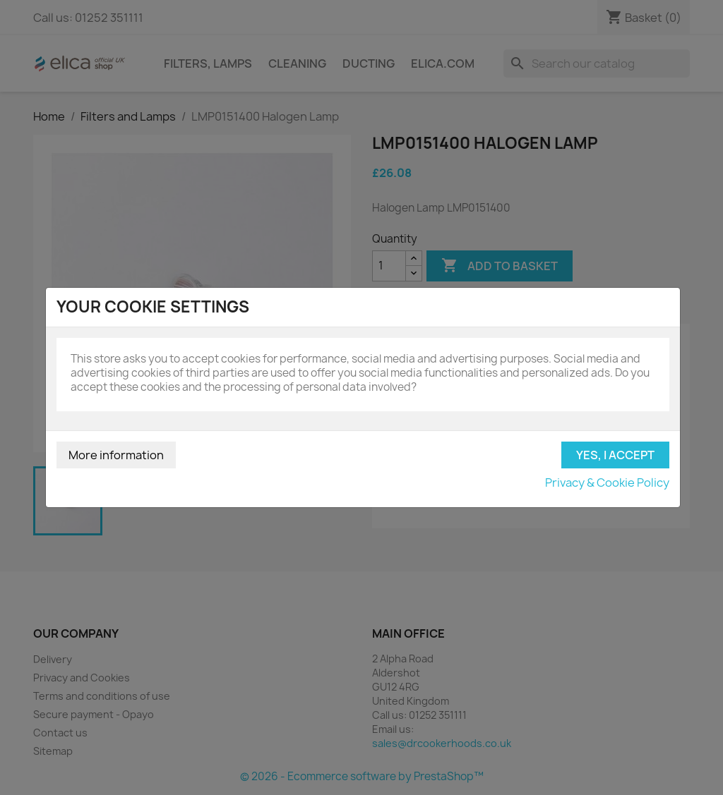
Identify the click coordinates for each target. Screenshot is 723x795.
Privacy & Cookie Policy (607, 482)
